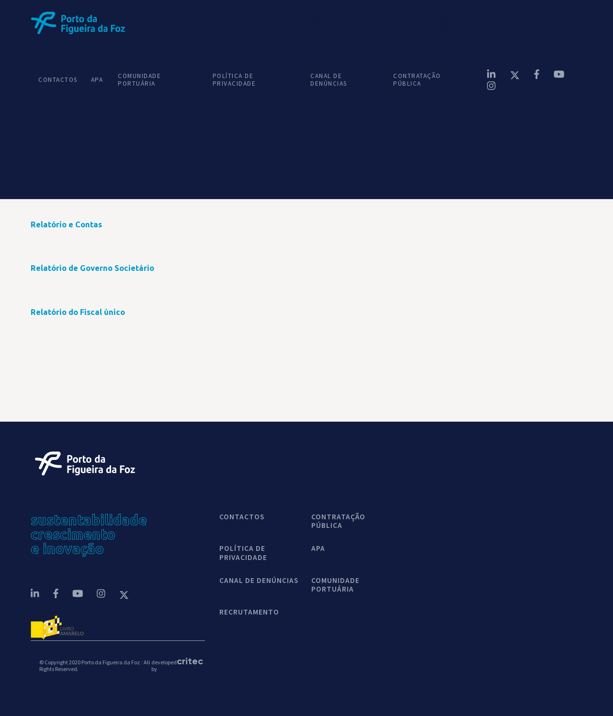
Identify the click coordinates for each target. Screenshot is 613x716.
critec (186, 661)
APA (96, 80)
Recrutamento (249, 612)
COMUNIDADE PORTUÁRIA (139, 80)
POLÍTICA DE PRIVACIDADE (234, 80)
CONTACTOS (57, 80)
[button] (464, 23)
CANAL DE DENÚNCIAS (328, 80)
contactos (241, 517)
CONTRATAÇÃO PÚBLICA (417, 80)
